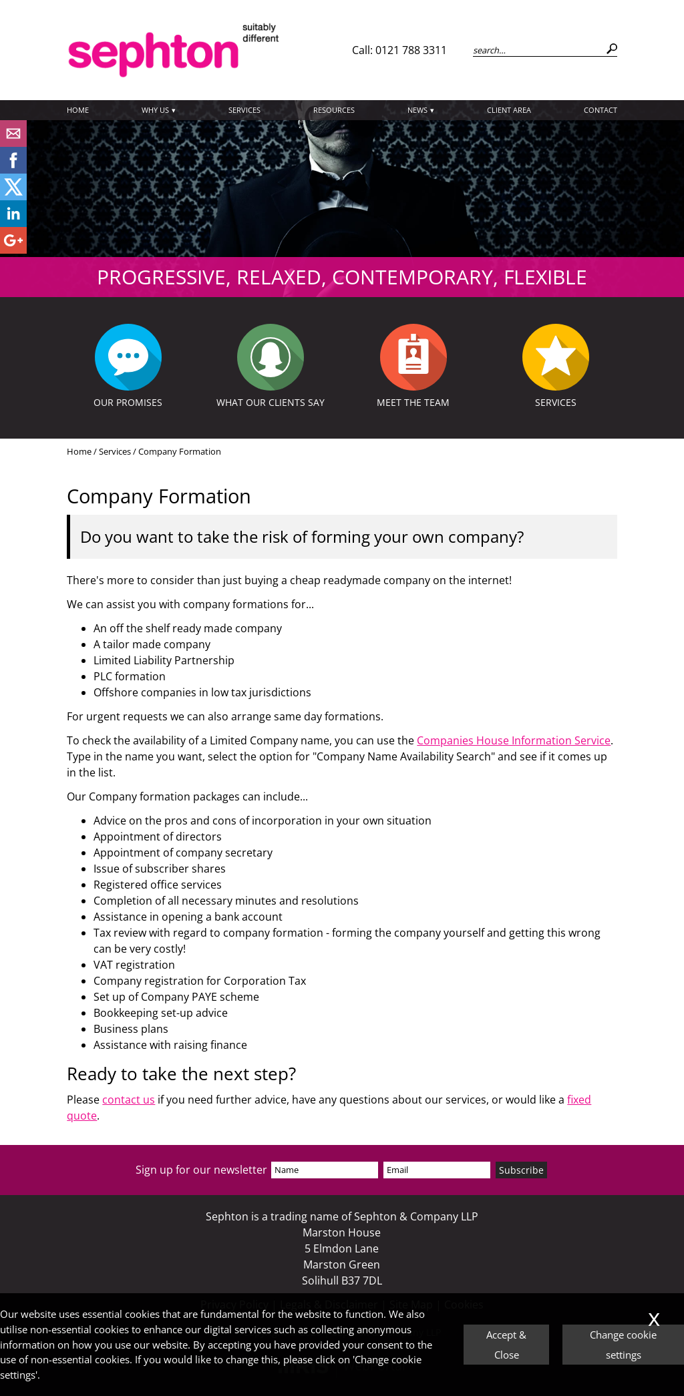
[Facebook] (13, 169)
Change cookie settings (623, 1344)
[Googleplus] (13, 249)
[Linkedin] (13, 223)
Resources (334, 110)
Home (78, 110)
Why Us (155, 110)
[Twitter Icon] (13, 196)
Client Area (509, 110)
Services (244, 110)
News (417, 110)
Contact (600, 110)
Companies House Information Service (514, 740)
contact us (128, 1099)
